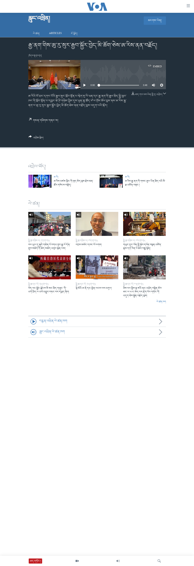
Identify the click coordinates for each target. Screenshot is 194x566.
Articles (55, 33)
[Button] (36, 139)
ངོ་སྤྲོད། (74, 33)
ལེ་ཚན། (36, 33)
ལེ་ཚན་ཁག (161, 302)
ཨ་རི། (56, 177)
